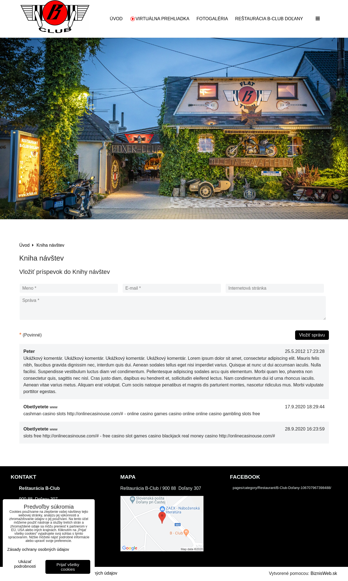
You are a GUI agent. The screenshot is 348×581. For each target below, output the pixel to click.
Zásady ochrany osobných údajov (38, 549)
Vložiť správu (312, 335)
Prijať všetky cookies (67, 567)
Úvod (116, 18)
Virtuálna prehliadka (159, 18)
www (54, 407)
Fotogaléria (212, 18)
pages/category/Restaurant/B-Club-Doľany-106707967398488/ (282, 488)
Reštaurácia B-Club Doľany (269, 18)
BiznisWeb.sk (324, 573)
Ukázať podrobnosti (25, 564)
